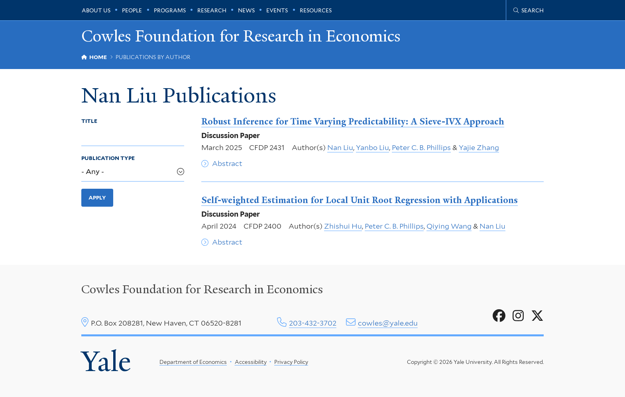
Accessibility (251, 362)
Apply (97, 197)
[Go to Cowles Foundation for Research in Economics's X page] (537, 316)
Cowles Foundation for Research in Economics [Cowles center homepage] (202, 289)
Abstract (227, 163)
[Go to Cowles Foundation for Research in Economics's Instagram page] (518, 316)
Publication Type (108, 158)
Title (89, 121)
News (246, 10)
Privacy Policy (291, 362)
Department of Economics (193, 362)
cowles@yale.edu (388, 323)
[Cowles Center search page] (528, 10)
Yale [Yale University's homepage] (106, 361)
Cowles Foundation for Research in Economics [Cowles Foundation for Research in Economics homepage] (241, 36)
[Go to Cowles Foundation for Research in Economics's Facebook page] (499, 316)
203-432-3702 (312, 323)
